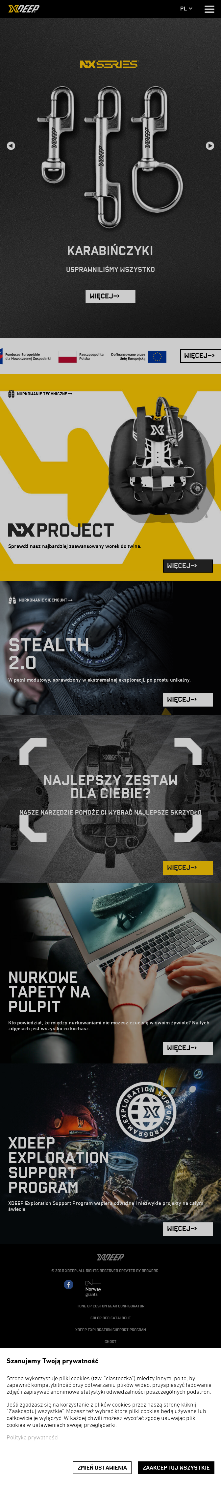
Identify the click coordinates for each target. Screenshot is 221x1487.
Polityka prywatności (33, 1438)
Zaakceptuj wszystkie (176, 1468)
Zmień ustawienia (102, 1468)
